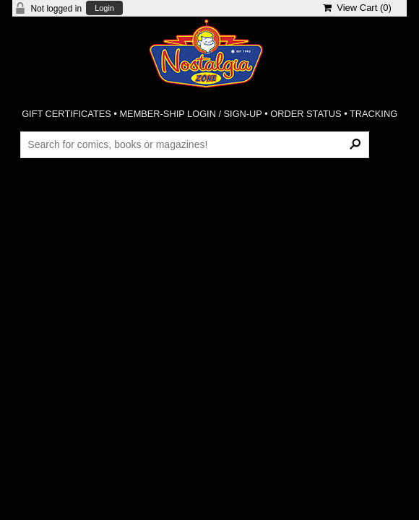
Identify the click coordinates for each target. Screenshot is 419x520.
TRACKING (373, 113)
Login (104, 8)
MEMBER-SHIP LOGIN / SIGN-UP (190, 113)
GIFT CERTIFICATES (66, 113)
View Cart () (357, 7)
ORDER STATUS (305, 113)
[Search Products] (194, 144)
